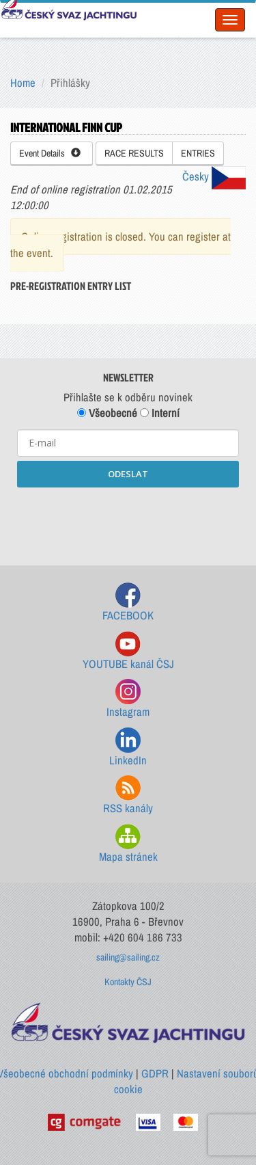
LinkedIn (128, 747)
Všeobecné (107, 412)
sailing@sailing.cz (128, 957)
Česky (214, 176)
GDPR (155, 1073)
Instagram (128, 699)
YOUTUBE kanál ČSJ (128, 651)
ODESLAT (128, 474)
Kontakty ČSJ (128, 982)
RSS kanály (128, 795)
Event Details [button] (50, 153)
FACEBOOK (128, 602)
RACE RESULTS (134, 153)
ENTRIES (198, 153)
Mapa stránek (128, 844)
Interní (160, 412)
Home (22, 82)
